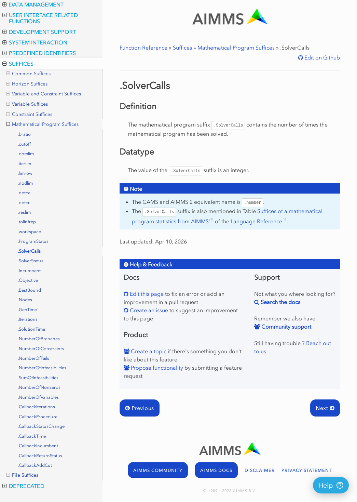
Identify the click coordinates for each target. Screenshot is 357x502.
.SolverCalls (29, 251)
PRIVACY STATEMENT (307, 470)
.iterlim (24, 163)
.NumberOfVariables (38, 397)
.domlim (26, 153)
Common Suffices (28, 74)
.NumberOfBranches (39, 338)
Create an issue (148, 310)
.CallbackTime (32, 436)
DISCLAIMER (260, 470)
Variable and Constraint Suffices (43, 94)
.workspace (29, 231)
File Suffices (22, 475)
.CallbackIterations (36, 406)
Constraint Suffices (29, 114)
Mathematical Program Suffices (42, 124)
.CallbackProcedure (37, 416)
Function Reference (143, 47)
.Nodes (25, 299)
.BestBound (29, 290)
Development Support (39, 31)
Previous (139, 408)
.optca (24, 192)
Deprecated (23, 486)
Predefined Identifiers (39, 53)
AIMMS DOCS (216, 470)
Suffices (17, 63)
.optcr (24, 202)
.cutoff (24, 144)
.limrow (25, 173)
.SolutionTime (31, 329)
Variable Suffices (27, 104)
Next (325, 408)
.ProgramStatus (33, 241)
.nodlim (25, 183)
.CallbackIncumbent (38, 445)
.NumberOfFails (33, 358)
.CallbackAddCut (35, 465)
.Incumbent (29, 270)
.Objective (28, 280)
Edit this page (146, 293)
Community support (285, 326)
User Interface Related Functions (40, 18)
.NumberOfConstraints (41, 348)
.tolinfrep (27, 221)
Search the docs (279, 302)
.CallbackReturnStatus (40, 455)
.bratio (24, 134)
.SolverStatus (30, 260)
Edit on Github (321, 57)
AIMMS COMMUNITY (157, 470)
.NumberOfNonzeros (39, 387)
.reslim (24, 212)
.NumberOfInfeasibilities (42, 367)
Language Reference (256, 221)
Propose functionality (156, 367)
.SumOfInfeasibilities (38, 377)
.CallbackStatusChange (41, 426)
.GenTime (27, 309)
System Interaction (34, 42)
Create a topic (147, 351)
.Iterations (28, 319)
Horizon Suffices (26, 84)
